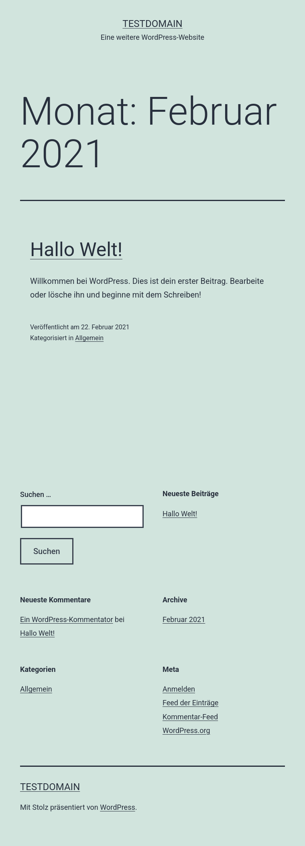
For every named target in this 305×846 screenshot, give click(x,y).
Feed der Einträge (190, 702)
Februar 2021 (184, 619)
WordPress (117, 807)
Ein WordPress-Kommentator (66, 619)
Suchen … (35, 494)
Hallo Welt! (76, 249)
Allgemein (89, 338)
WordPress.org (186, 730)
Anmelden (179, 689)
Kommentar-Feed (190, 717)
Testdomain (152, 23)
